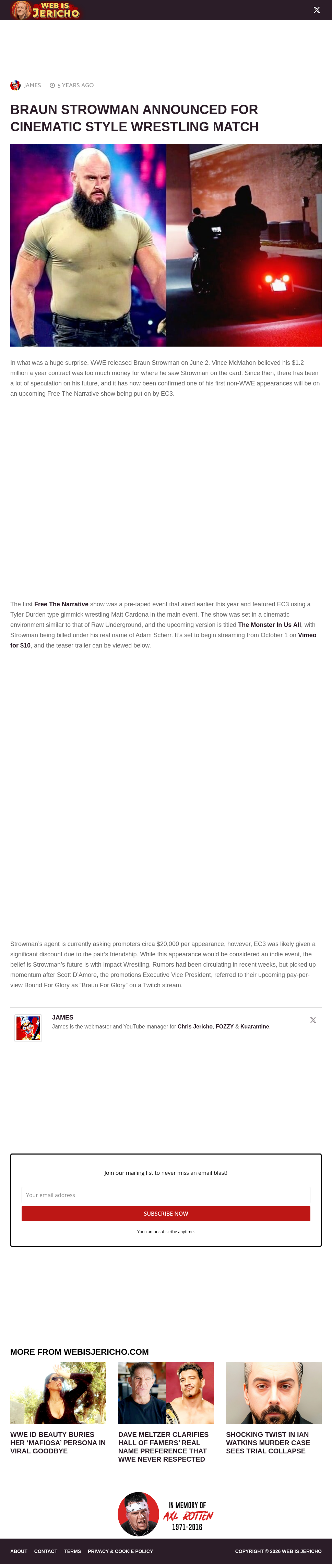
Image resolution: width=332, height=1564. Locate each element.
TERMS (72, 1551)
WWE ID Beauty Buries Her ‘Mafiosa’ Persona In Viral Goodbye (58, 1443)
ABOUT (18, 1551)
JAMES (32, 85)
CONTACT (45, 1551)
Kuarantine (254, 1026)
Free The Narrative (61, 604)
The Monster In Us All (269, 624)
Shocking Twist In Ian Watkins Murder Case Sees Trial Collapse (268, 1443)
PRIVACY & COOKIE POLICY (120, 1551)
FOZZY (225, 1026)
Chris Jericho (195, 1026)
